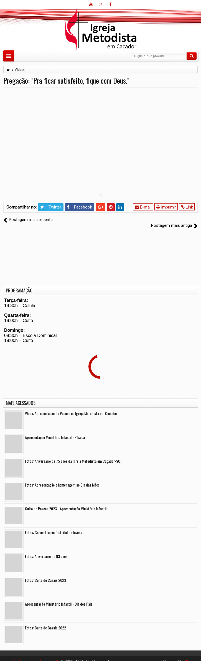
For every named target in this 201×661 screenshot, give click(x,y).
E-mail (143, 207)
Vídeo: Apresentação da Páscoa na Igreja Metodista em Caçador (71, 407)
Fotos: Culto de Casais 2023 (45, 574)
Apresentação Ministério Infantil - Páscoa (55, 431)
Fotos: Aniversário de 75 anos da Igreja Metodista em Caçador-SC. (73, 455)
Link (187, 207)
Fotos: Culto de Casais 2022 (45, 621)
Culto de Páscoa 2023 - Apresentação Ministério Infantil (65, 502)
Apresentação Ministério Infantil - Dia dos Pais (58, 598)
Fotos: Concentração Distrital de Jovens (53, 526)
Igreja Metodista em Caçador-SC (31, 655)
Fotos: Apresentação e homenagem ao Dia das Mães (62, 479)
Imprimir (166, 207)
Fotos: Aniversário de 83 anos (46, 550)
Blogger (191, 655)
